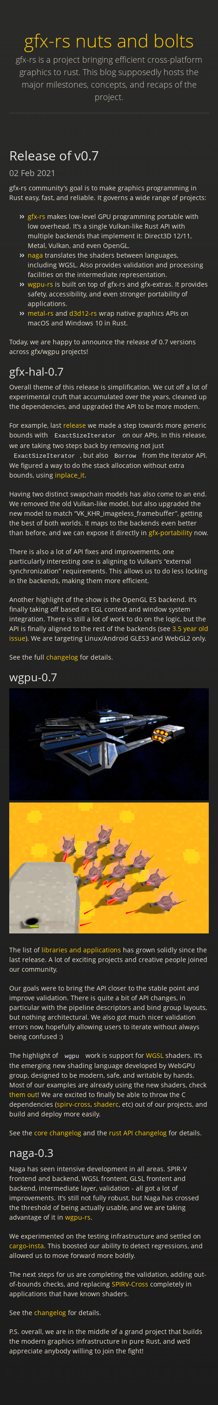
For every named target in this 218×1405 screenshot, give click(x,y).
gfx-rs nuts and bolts (109, 40)
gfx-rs (36, 216)
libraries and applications (81, 949)
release (74, 425)
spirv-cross (74, 1102)
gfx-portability (170, 531)
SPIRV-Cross (130, 1282)
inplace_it (70, 474)
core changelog (57, 1131)
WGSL (155, 1054)
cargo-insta (26, 1244)
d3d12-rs (83, 313)
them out (23, 1093)
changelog (62, 656)
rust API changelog (138, 1131)
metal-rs (41, 313)
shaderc (106, 1102)
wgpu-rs (40, 284)
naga (35, 255)
